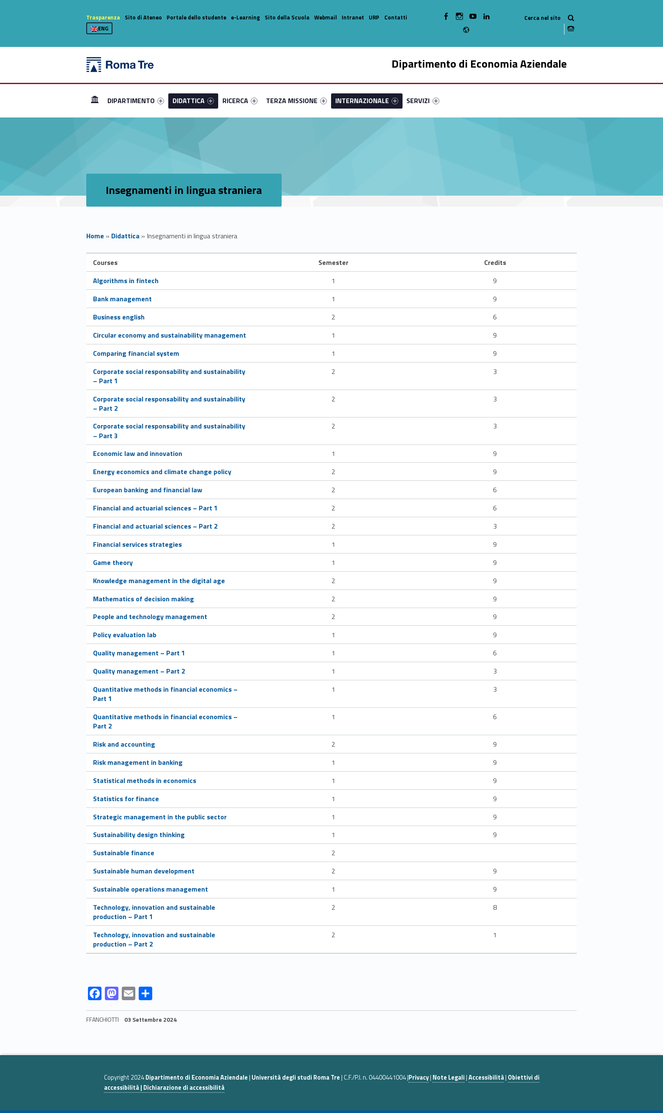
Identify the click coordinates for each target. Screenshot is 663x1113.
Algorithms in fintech (126, 281)
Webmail (325, 17)
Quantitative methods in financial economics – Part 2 (165, 721)
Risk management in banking (138, 762)
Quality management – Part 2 (139, 671)
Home (94, 100)
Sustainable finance (123, 853)
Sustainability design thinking (139, 834)
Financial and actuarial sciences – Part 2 (155, 526)
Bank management (122, 299)
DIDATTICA (193, 100)
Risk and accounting (124, 744)
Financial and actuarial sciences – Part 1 (155, 508)
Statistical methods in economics (144, 780)
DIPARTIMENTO (135, 100)
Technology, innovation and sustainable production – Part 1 (154, 912)
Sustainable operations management (150, 889)
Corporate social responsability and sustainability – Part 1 (169, 376)
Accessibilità (486, 1077)
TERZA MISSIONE (296, 100)
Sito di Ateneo (143, 17)
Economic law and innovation (137, 453)
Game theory (113, 562)
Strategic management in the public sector (160, 817)
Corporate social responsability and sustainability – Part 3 (169, 430)
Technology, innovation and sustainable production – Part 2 (154, 939)
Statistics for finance (126, 799)
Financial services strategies (137, 544)
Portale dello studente (196, 17)
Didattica (125, 236)
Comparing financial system (136, 353)
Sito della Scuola (287, 17)
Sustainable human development (144, 871)
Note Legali (449, 1077)
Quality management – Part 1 (139, 653)
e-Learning (245, 17)
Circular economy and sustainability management (169, 335)
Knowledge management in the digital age (159, 581)
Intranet (353, 17)
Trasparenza (103, 17)
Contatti (395, 17)
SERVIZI (422, 100)
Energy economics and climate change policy (162, 471)
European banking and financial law (147, 490)
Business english (119, 317)
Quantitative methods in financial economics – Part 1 (165, 694)
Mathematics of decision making (143, 599)
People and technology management (150, 616)
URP (374, 17)
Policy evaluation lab (124, 635)
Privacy (418, 1077)
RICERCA (240, 100)
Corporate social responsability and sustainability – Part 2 (169, 403)
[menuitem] (94, 100)
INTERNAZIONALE (366, 100)
